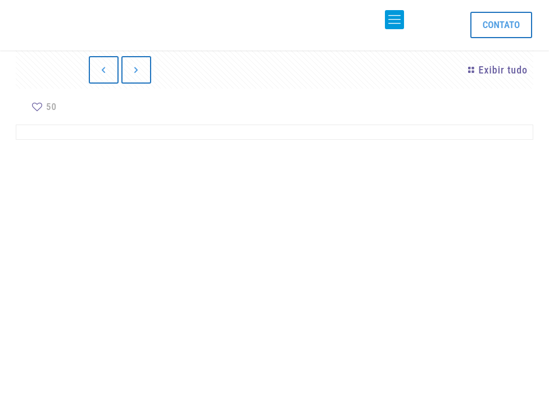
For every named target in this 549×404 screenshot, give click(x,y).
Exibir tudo (496, 70)
